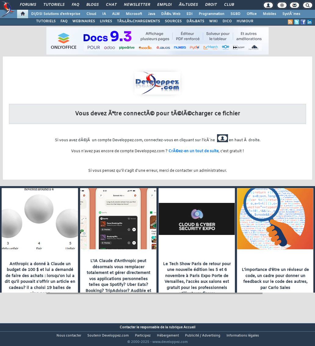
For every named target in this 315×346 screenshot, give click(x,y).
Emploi (164, 4)
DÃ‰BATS (195, 21)
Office (252, 14)
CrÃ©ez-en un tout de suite (193, 151)
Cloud (91, 14)
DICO (227, 21)
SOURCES (173, 21)
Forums (28, 4)
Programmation (211, 14)
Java (151, 14)
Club (228, 4)
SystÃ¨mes (291, 14)
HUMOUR (245, 21)
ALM (116, 14)
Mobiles (269, 14)
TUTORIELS (46, 21)
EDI (189, 14)
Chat (111, 4)
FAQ (75, 4)
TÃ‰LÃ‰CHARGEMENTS (138, 21)
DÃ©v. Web (170, 14)
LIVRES (106, 21)
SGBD (235, 14)
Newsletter (136, 4)
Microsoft (134, 14)
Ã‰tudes (188, 4)
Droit (211, 4)
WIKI (213, 21)
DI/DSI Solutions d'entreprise (55, 14)
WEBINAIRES (83, 21)
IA (104, 14)
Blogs (92, 4)
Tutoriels (54, 4)
